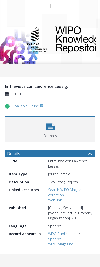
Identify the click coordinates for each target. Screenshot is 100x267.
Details (13, 153)
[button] (50, 129)
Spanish (54, 238)
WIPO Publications (62, 233)
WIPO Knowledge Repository (71, 38)
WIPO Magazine (60, 244)
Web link (55, 200)
